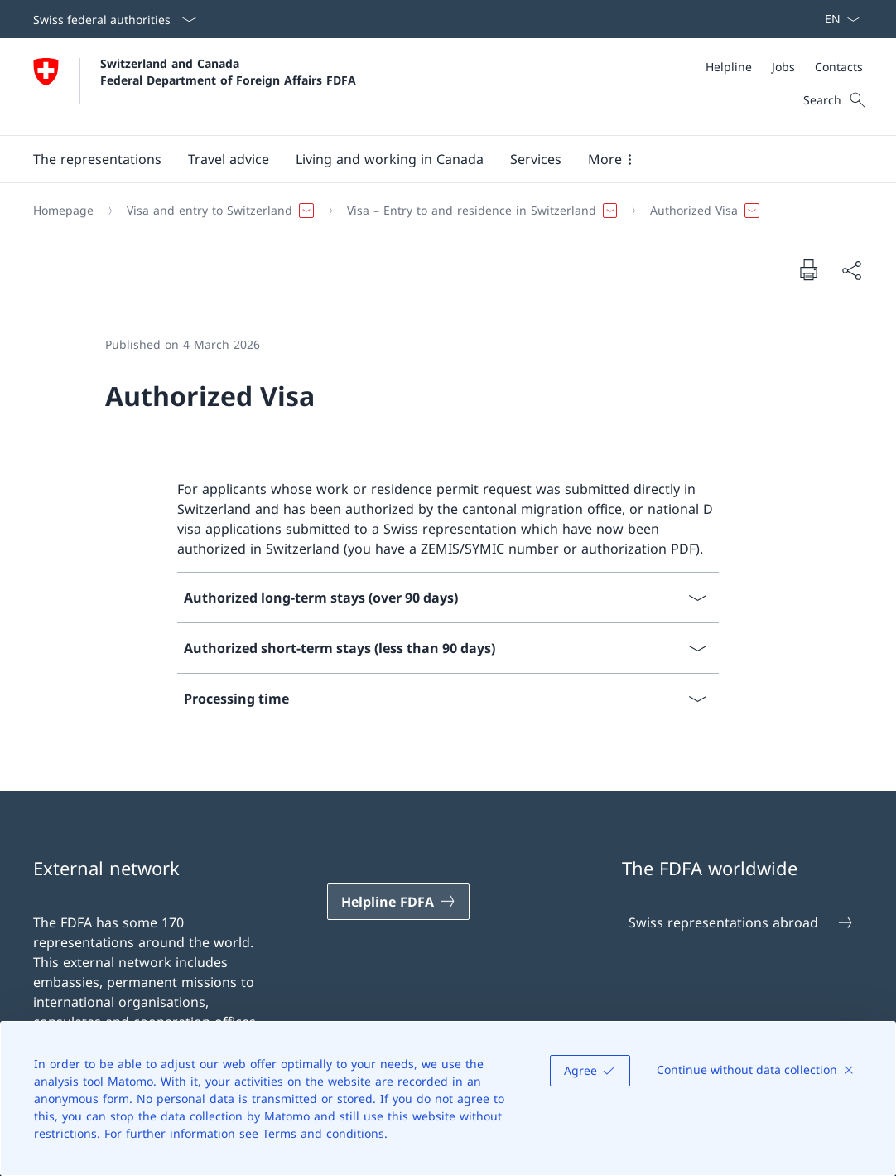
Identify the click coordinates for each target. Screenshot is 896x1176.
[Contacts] (839, 66)
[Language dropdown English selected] (837, 19)
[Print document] (808, 269)
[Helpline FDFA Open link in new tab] (398, 901)
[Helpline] (729, 66)
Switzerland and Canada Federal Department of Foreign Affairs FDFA (228, 71)
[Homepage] (63, 210)
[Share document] (851, 270)
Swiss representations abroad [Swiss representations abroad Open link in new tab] (742, 922)
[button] (97, 159)
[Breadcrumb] (441, 210)
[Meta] (784, 66)
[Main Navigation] (435, 159)
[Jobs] (783, 66)
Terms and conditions (323, 1133)
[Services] (536, 159)
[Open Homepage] (194, 86)
